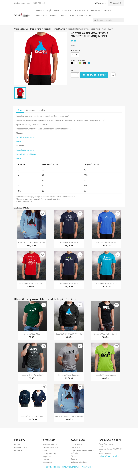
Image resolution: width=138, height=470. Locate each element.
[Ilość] (73, 75)
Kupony (74, 459)
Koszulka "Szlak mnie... (32, 334)
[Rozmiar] (75, 54)
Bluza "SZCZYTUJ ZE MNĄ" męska (69, 334)
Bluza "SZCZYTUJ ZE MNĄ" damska (31, 242)
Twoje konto (78, 440)
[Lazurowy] (89, 64)
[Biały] (76, 64)
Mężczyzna (53, 10)
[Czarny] (72, 64)
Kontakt (46, 459)
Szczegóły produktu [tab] (35, 110)
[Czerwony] (85, 64)
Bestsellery (19, 450)
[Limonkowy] (80, 64)
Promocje (18, 444)
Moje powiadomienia (79, 462)
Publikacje (42, 15)
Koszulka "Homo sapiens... (69, 375)
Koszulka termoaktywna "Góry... (31, 283)
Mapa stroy (47, 463)
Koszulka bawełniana (25, 137)
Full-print (67, 10)
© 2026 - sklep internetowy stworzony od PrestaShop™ (69, 467)
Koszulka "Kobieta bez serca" (105, 334)
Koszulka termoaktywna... (69, 242)
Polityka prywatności (51, 447)
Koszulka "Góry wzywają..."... (32, 375)
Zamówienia (75, 447)
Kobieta (40, 10)
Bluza (18, 141)
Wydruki (108, 10)
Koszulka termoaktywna (26, 154)
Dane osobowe (77, 444)
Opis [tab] (20, 110)
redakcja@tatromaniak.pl (109, 456)
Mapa (53, 15)
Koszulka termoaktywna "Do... (107, 283)
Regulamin (47, 456)
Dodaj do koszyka (94, 75)
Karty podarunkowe (81, 15)
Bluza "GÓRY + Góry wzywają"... (32, 416)
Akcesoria (96, 10)
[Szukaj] (108, 20)
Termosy (63, 15)
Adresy (74, 456)
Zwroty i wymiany (49, 453)
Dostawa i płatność (50, 444)
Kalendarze (81, 10)
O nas (45, 450)
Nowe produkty (20, 447)
